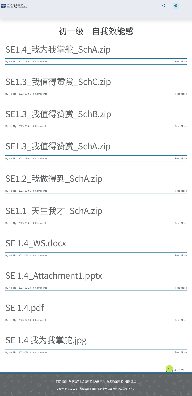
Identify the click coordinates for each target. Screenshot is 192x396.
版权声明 (86, 381)
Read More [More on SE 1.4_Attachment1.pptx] (181, 287)
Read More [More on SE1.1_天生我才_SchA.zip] (181, 223)
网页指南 (61, 381)
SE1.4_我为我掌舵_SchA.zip (58, 49)
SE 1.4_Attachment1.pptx (53, 275)
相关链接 (130, 381)
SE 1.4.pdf (24, 307)
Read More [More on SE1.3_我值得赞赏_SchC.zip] (181, 93)
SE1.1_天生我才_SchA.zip (53, 210)
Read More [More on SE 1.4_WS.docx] (181, 255)
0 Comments (40, 61)
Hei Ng (12, 61)
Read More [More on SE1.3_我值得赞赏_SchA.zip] (181, 158)
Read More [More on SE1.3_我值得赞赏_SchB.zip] (181, 126)
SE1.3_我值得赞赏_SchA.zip (58, 145)
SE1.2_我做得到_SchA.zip (53, 178)
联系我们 (74, 381)
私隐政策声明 (115, 381)
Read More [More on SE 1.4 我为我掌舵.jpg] (181, 352)
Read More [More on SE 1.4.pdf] (181, 320)
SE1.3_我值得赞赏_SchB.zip (58, 113)
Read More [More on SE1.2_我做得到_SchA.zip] (181, 190)
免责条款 (99, 381)
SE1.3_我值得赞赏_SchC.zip (58, 81)
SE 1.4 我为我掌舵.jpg (45, 339)
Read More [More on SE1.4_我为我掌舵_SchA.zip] (181, 61)
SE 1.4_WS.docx (35, 242)
